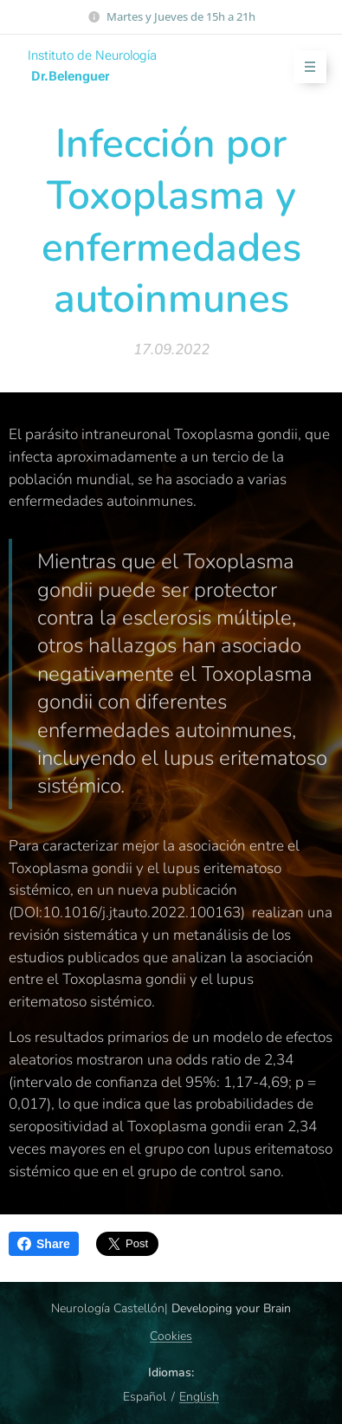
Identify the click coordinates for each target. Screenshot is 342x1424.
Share (43, 1244)
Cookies (171, 1336)
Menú (304, 67)
